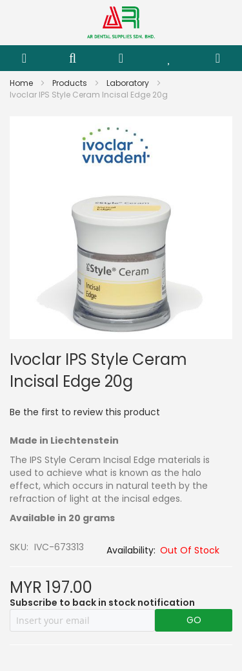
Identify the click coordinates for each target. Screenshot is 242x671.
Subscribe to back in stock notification (102, 602)
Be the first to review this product (85, 412)
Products (70, 82)
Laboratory (128, 82)
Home (22, 82)
